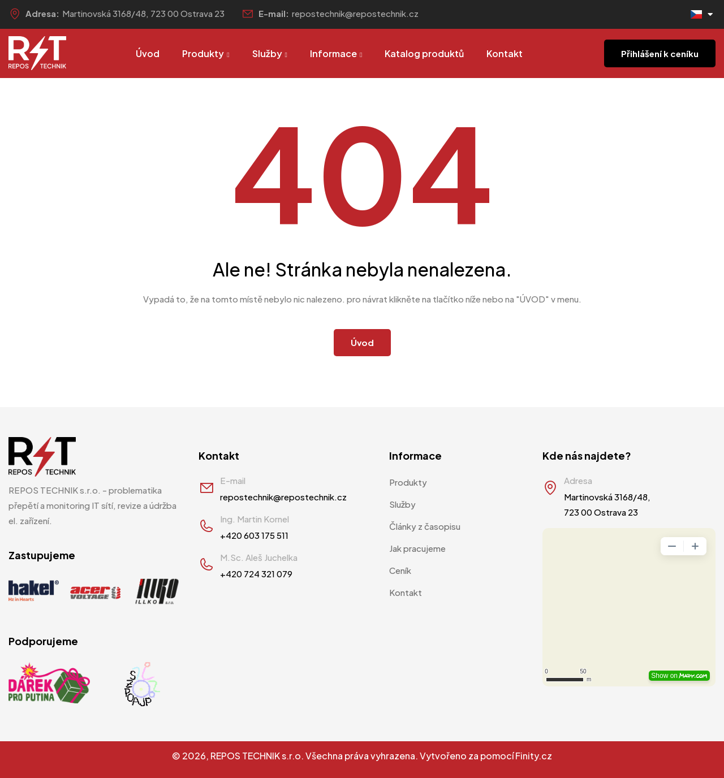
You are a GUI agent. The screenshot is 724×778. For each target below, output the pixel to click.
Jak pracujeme (417, 548)
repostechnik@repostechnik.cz (355, 13)
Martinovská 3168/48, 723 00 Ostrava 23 (143, 13)
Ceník (400, 570)
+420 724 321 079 (256, 573)
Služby (269, 53)
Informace (336, 53)
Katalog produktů (424, 53)
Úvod (148, 53)
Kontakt (504, 53)
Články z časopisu (424, 526)
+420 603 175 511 (254, 535)
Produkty (205, 53)
